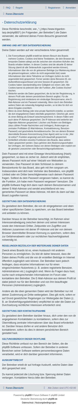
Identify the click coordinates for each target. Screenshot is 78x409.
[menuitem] (6, 7)
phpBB (28, 395)
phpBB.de (52, 399)
